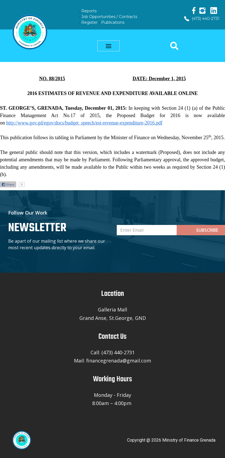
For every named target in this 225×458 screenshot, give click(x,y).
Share (8, 184)
